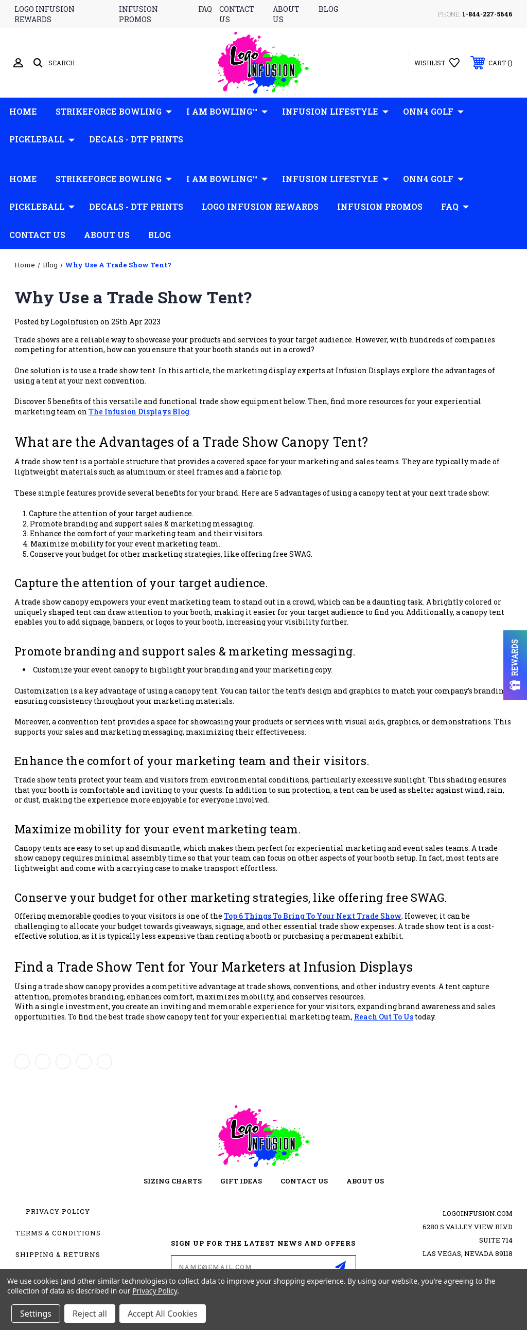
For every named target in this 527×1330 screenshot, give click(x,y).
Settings (35, 1313)
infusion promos (138, 14)
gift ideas (241, 1181)
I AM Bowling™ (227, 111)
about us (365, 1181)
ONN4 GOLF (433, 111)
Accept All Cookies (163, 1313)
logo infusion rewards (44, 14)
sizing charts (173, 1181)
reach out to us (383, 1017)
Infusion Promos (380, 206)
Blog (159, 234)
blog (328, 9)
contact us (304, 1181)
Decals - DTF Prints (136, 139)
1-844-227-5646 (487, 14)
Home (23, 111)
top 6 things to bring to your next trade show (312, 916)
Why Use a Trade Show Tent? (133, 297)
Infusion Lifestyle (335, 111)
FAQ (455, 206)
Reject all (90, 1313)
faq (205, 9)
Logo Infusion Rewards (260, 206)
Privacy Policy (58, 1211)
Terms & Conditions (58, 1232)
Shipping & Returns (57, 1254)
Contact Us (37, 234)
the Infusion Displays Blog (139, 411)
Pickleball (42, 139)
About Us (107, 234)
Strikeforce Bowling (114, 111)
